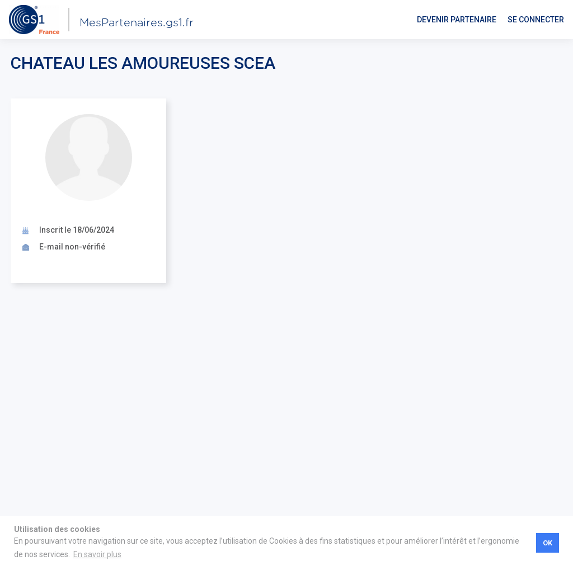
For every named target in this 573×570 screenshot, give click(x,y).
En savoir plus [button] (97, 554)
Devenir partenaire (456, 19)
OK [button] (547, 543)
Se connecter (536, 19)
